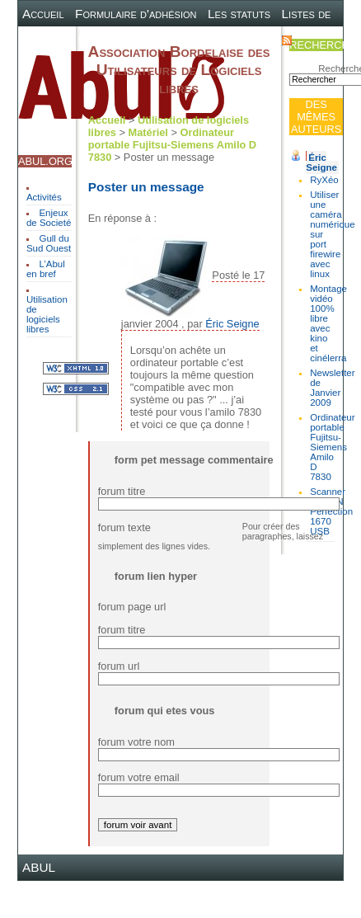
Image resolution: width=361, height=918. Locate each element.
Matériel (148, 132)
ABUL (38, 867)
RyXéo (324, 180)
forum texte (124, 527)
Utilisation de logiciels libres (47, 314)
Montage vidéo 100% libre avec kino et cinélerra (328, 323)
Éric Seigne (321, 162)
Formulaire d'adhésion (135, 14)
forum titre (122, 491)
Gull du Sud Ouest (48, 243)
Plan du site (181, 39)
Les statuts (239, 14)
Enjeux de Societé (48, 218)
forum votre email (139, 777)
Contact (248, 39)
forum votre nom (136, 742)
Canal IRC (107, 39)
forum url (119, 666)
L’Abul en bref (45, 269)
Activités (44, 197)
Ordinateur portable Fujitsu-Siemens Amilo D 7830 (172, 144)
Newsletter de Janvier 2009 (332, 387)
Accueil (43, 14)
